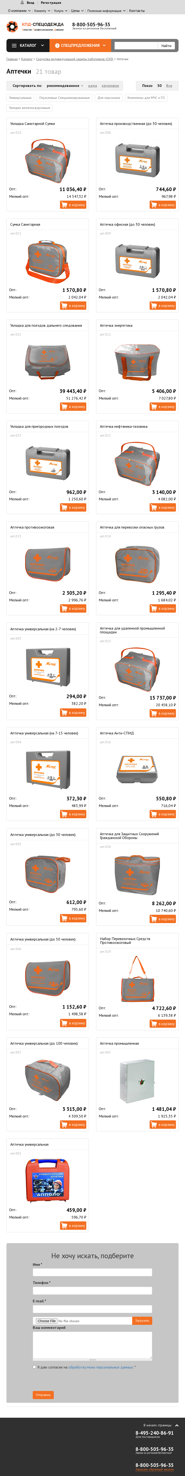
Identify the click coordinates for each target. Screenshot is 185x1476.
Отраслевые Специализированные (64, 98)
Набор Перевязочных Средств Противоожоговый (125, 940)
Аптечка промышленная (119, 1043)
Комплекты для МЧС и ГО (146, 98)
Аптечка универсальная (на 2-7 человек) (43, 628)
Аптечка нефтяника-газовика (123, 426)
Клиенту (40, 11)
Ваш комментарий (49, 1327)
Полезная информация (104, 11)
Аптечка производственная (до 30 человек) (136, 123)
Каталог (29, 45)
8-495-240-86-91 (155, 1433)
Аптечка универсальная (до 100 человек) (44, 1043)
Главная (12, 59)
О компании (17, 10)
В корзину (77, 204)
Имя (37, 1264)
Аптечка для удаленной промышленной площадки (132, 630)
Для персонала (109, 98)
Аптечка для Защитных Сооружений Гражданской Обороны (129, 835)
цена (92, 85)
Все (169, 85)
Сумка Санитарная (25, 224)
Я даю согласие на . (84, 1367)
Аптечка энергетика (116, 325)
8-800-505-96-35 (91, 24)
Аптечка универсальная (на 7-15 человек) (44, 733)
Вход (30, 2)
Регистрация (51, 2)
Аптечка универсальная (29, 1144)
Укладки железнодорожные (29, 108)
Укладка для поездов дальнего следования (46, 325)
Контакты (137, 10)
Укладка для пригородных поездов (39, 426)
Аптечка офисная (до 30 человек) (127, 224)
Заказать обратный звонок (155, 1469)
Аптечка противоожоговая (32, 527)
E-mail (39, 1301)
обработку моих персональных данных (100, 1367)
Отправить (43, 1395)
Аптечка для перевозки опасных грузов (132, 527)
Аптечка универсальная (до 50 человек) (43, 939)
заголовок (110, 85)
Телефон (42, 1282)
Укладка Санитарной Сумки (32, 123)
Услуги (58, 11)
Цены (75, 10)
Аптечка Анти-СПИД (117, 733)
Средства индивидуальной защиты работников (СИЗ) (74, 59)
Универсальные (20, 98)
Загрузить (142, 1320)
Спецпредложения (83, 45)
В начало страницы (157, 1425)
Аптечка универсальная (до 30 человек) (43, 834)
